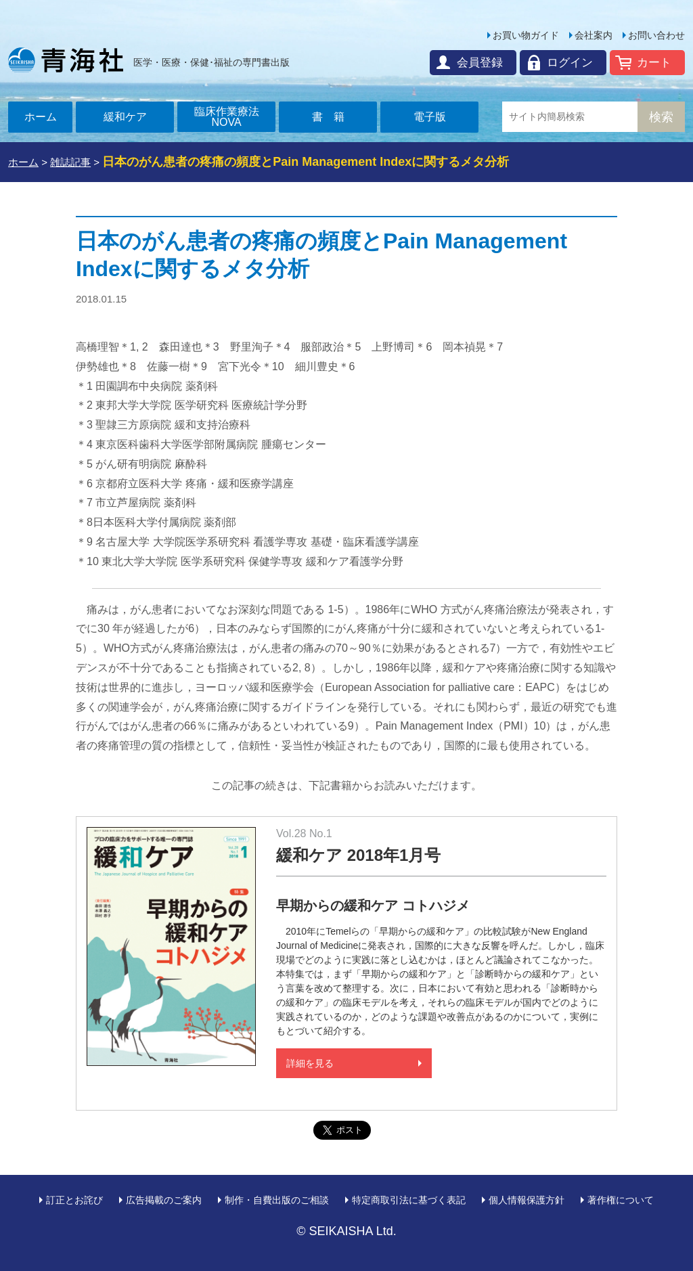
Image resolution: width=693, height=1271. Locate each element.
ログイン (570, 62)
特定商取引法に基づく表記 (409, 1200)
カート (654, 62)
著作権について (620, 1200)
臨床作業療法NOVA (226, 117)
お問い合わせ (656, 35)
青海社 (65, 59)
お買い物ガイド (526, 35)
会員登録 (480, 62)
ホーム (40, 116)
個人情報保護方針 (526, 1200)
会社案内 (593, 35)
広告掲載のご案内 (164, 1200)
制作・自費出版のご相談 (277, 1200)
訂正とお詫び (74, 1200)
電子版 (429, 116)
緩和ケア (125, 116)
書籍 (333, 116)
